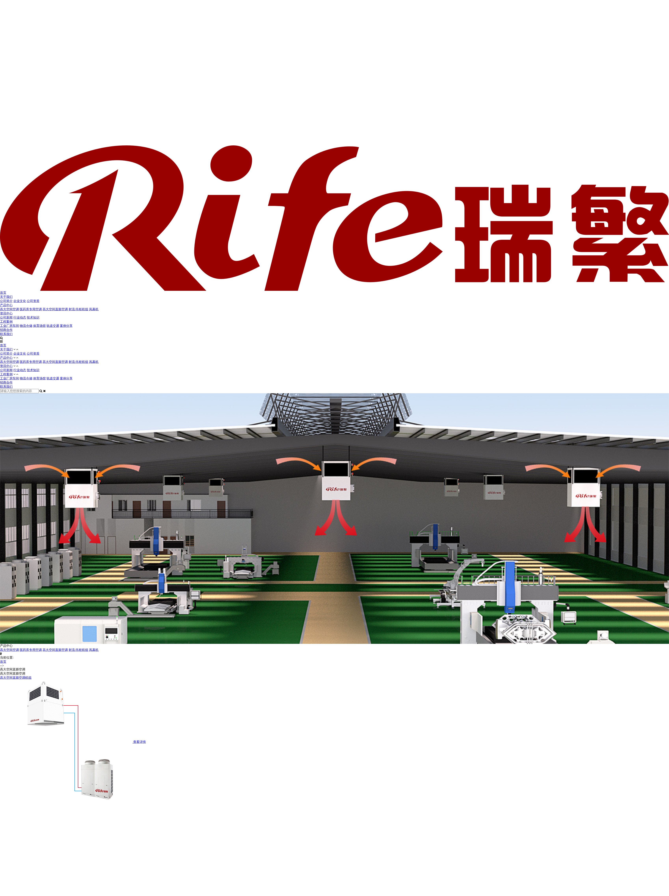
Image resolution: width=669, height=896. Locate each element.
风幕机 (94, 309)
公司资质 (33, 301)
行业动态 (19, 317)
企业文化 (19, 301)
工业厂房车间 (9, 325)
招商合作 (6, 330)
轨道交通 (53, 325)
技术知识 (33, 317)
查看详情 (139, 742)
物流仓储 (26, 325)
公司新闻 (6, 317)
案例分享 (66, 325)
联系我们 (6, 334)
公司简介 (6, 301)
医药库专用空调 (31, 309)
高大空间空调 (9, 309)
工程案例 (6, 321)
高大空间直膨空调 (55, 309)
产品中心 (6, 305)
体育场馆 (39, 325)
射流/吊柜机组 (78, 309)
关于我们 (6, 296)
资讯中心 (6, 313)
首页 (3, 292)
